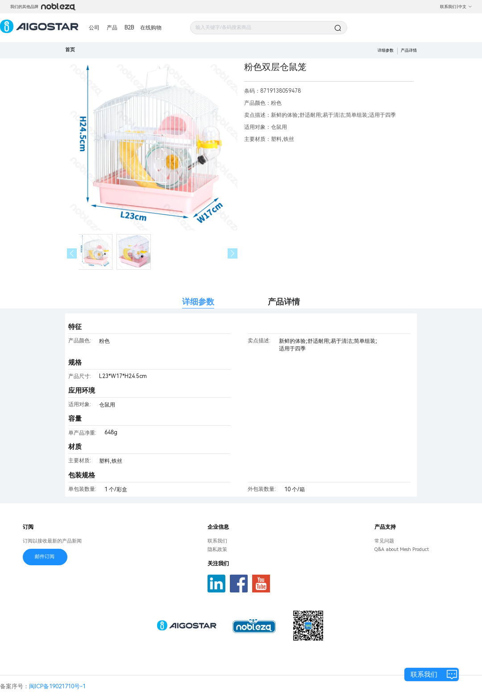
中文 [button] (465, 6)
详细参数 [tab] (198, 301)
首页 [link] (70, 50)
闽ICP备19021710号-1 (57, 686)
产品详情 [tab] (284, 301)
